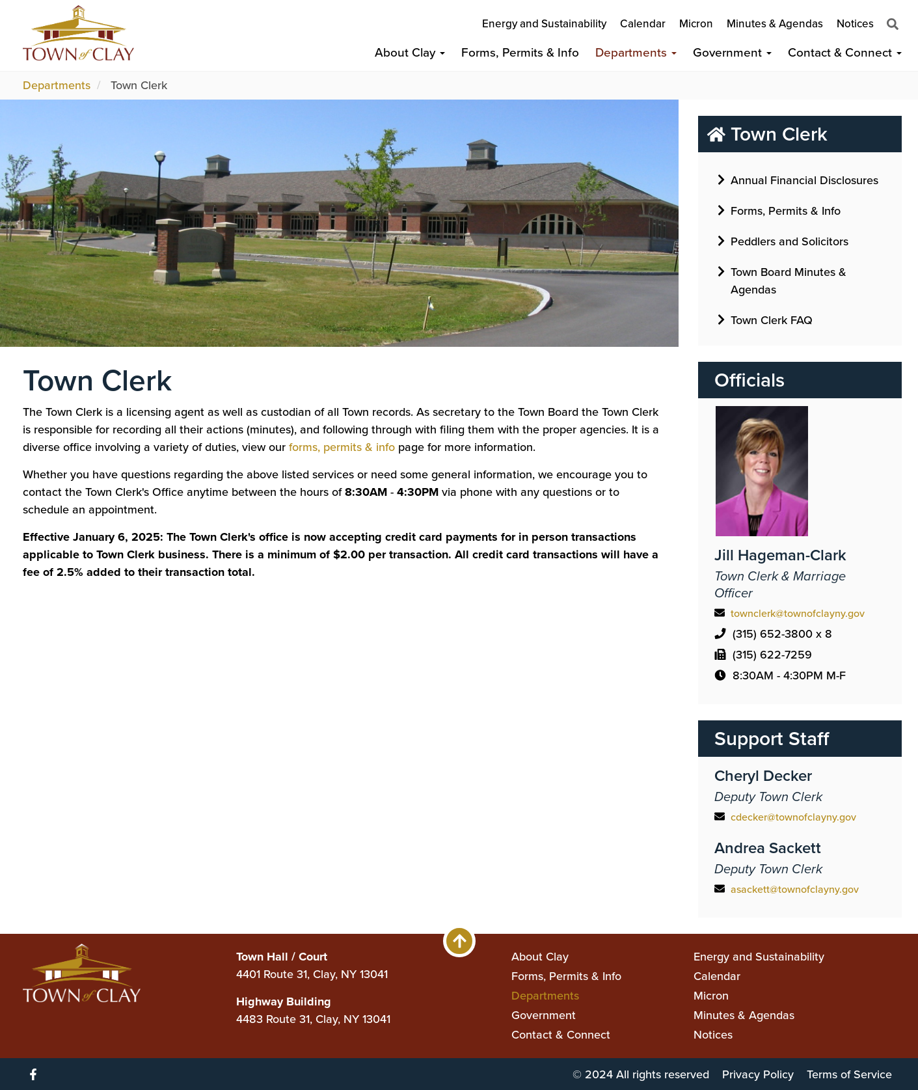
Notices (855, 24)
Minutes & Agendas (775, 24)
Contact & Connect (845, 52)
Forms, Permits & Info (520, 52)
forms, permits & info (342, 447)
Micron (696, 24)
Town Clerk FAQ (765, 319)
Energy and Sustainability (544, 24)
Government (732, 52)
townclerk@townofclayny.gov (798, 613)
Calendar (643, 24)
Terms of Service (849, 1074)
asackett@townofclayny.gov (795, 889)
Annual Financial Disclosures (798, 179)
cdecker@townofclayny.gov (793, 817)
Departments (636, 52)
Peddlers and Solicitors (783, 241)
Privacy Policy (758, 1074)
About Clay (410, 52)
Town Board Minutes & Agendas (782, 280)
